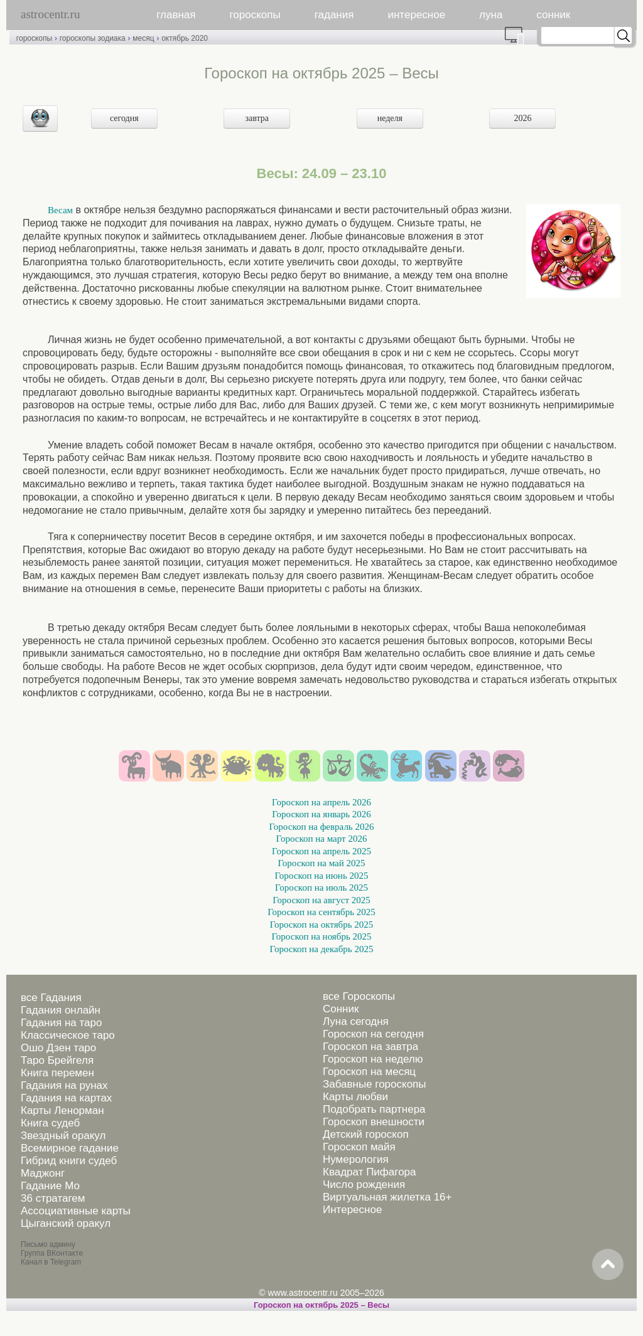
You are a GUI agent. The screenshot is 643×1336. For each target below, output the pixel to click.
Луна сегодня (356, 1021)
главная (175, 15)
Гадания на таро (61, 1023)
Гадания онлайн (60, 1010)
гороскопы (255, 15)
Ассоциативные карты (76, 1211)
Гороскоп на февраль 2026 (321, 827)
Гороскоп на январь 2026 (321, 814)
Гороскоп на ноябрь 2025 (322, 936)
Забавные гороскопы (374, 1084)
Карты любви (355, 1097)
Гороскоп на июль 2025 (321, 888)
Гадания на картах (66, 1098)
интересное (416, 15)
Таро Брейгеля (57, 1060)
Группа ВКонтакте (52, 1253)
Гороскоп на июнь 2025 (322, 876)
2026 (522, 118)
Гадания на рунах (64, 1085)
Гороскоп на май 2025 (321, 863)
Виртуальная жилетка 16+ (387, 1197)
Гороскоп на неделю (373, 1059)
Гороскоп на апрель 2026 (321, 802)
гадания (334, 15)
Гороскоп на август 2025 (321, 900)
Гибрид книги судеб (69, 1161)
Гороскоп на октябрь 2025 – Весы (321, 1305)
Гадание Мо (50, 1186)
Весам (60, 210)
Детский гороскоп (366, 1134)
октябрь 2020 (184, 38)
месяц (143, 38)
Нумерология (356, 1159)
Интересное (352, 1210)
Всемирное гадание (70, 1148)
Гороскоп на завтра (370, 1046)
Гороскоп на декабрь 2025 (322, 949)
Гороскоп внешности (373, 1122)
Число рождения (364, 1184)
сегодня (124, 118)
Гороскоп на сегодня (373, 1034)
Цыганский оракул (66, 1223)
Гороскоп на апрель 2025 (321, 851)
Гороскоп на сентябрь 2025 (321, 912)
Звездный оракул (63, 1136)
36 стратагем (53, 1198)
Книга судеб (50, 1123)
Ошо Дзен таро (58, 1048)
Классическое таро (68, 1035)
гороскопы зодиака (93, 38)
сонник (553, 15)
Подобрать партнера (374, 1109)
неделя (390, 118)
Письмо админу (48, 1244)
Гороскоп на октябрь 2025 (322, 925)
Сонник (341, 1009)
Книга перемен (57, 1073)
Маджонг (43, 1173)
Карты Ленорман (62, 1110)
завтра (257, 118)
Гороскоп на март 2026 (321, 839)
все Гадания (51, 998)
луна (490, 15)
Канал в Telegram (51, 1262)
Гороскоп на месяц (369, 1072)
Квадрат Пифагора (369, 1172)
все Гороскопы (359, 996)
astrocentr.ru (50, 14)
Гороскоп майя (359, 1147)
